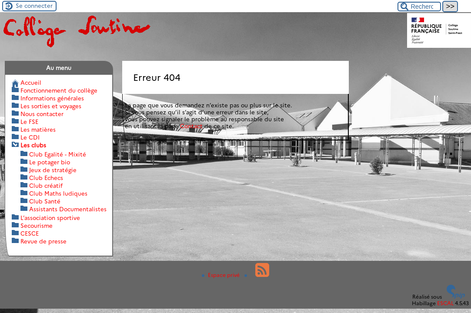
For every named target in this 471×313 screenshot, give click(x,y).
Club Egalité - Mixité (57, 154)
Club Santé (44, 201)
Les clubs (33, 145)
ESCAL (445, 303)
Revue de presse (43, 241)
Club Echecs (46, 177)
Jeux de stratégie (53, 169)
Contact (191, 126)
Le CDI (30, 137)
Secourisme (36, 225)
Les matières (38, 129)
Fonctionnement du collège (58, 90)
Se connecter (34, 5)
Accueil (30, 82)
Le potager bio (49, 162)
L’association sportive (50, 217)
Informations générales (52, 98)
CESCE (29, 233)
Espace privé (221, 275)
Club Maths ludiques (58, 193)
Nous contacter (41, 113)
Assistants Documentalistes (68, 209)
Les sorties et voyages (50, 106)
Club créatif (46, 185)
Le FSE (29, 121)
